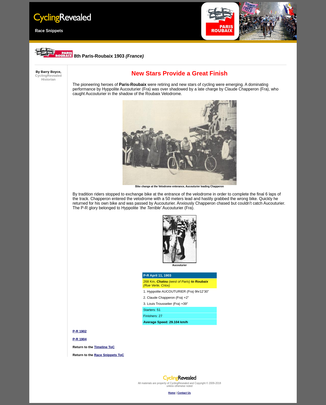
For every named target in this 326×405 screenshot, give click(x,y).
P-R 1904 (80, 339)
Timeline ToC (104, 347)
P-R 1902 (80, 331)
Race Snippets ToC (109, 355)
